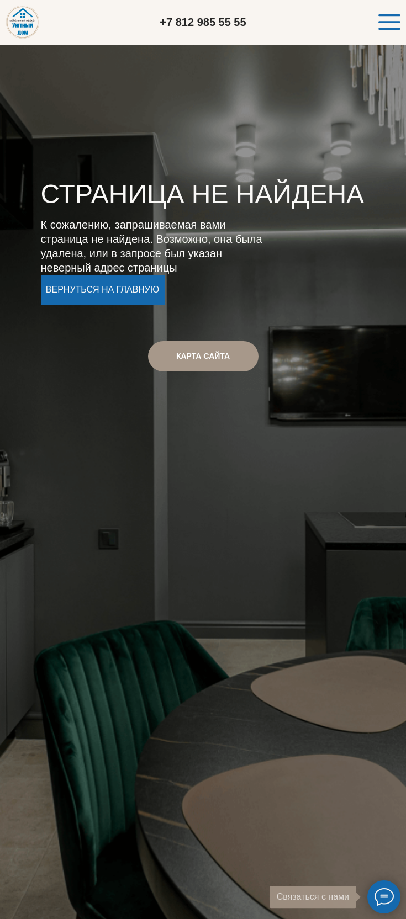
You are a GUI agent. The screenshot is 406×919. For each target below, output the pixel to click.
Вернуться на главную (102, 289)
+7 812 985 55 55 (203, 22)
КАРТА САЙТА (203, 356)
